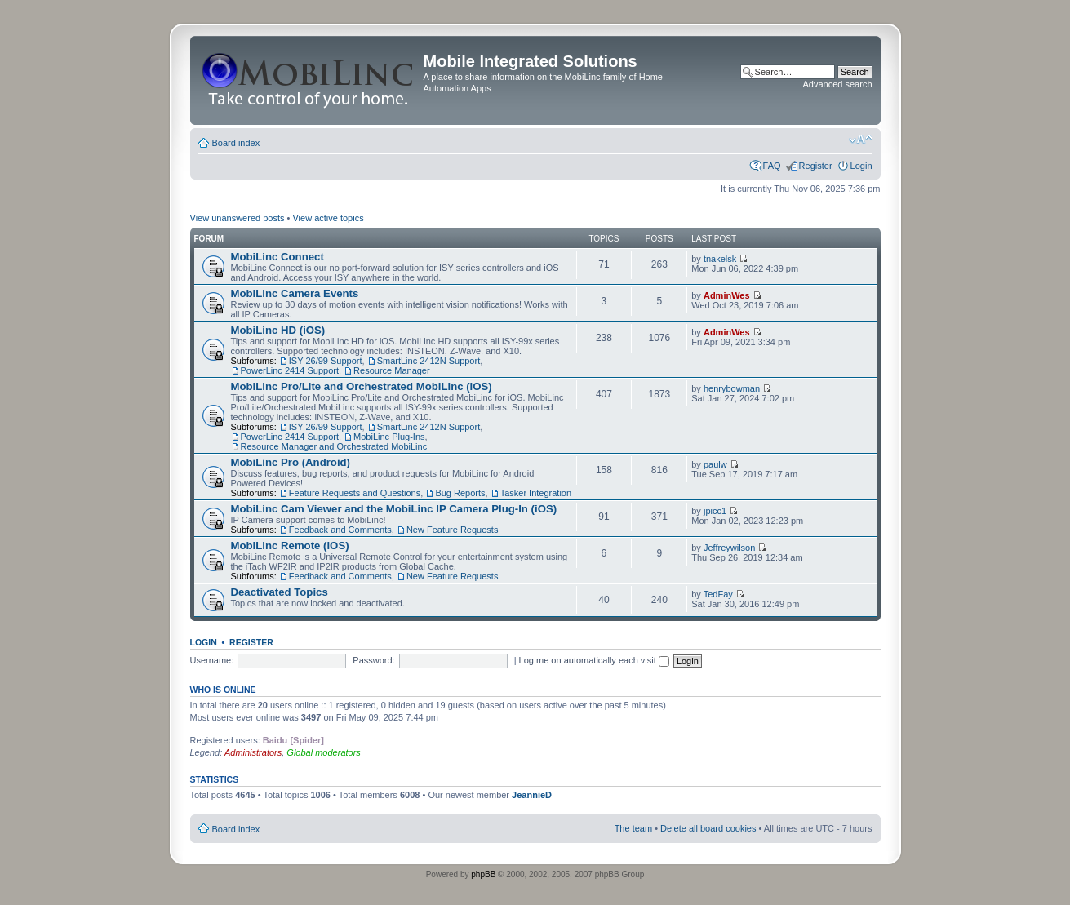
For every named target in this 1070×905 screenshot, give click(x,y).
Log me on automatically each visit (594, 660)
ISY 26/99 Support (325, 361)
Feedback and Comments (340, 530)
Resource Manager (391, 370)
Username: (212, 660)
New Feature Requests (452, 530)
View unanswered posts (237, 218)
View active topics (327, 218)
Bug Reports (460, 493)
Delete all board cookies (708, 828)
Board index (236, 143)
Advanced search (837, 84)
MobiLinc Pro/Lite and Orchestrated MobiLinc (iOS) (361, 386)
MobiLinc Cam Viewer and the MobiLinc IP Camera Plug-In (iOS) (394, 509)
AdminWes (727, 295)
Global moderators (323, 752)
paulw (715, 464)
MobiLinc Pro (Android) (291, 462)
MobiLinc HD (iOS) (278, 330)
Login (861, 166)
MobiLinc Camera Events (295, 293)
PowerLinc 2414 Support (290, 370)
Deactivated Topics (279, 592)
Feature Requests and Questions (354, 493)
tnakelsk (720, 259)
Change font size (860, 139)
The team (633, 828)
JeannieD (532, 795)
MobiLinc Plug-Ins (388, 436)
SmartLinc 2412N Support (429, 361)
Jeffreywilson (729, 547)
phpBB (483, 874)
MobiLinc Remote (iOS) (290, 545)
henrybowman (732, 388)
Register (815, 166)
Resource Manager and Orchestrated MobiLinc (334, 446)
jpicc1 (715, 511)
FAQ (772, 166)
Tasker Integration (535, 493)
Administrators (253, 752)
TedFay (718, 594)
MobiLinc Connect (277, 257)
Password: (373, 660)
